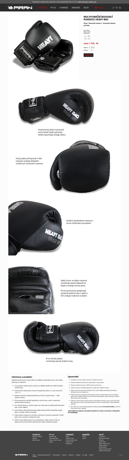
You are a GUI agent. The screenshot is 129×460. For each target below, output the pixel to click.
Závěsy (51, 442)
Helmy (67, 436)
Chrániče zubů (69, 442)
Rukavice (42, 7)
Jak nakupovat (56, 455)
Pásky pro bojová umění (105, 449)
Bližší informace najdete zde (87, 2)
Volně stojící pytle (53, 438)
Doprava (64, 455)
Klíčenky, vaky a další (104, 450)
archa (121, 455)
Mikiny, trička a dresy (104, 443)
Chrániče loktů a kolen (71, 440)
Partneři (91, 455)
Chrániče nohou (70, 438)
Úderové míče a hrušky (55, 440)
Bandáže (76, 7)
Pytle (53, 7)
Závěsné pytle (52, 436)
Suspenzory (69, 443)
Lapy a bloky (102, 442)
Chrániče (63, 7)
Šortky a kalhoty (103, 445)
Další (86, 7)
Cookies (34, 456)
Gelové (84, 438)
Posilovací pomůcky (104, 438)
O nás (34, 455)
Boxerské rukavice (95, 23)
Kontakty (78, 455)
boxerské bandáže (108, 407)
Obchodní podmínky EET (44, 455)
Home (86, 23)
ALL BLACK (102, 436)
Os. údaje (84, 455)
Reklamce (71, 455)
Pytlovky (34, 438)
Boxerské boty (102, 447)
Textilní (84, 436)
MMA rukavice (36, 440)
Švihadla (101, 440)
